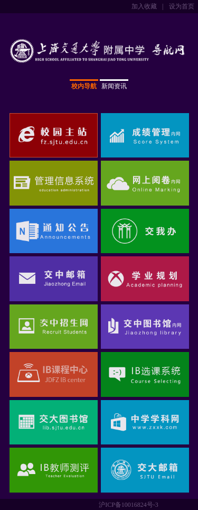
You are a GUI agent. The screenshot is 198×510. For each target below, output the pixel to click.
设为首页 (181, 6)
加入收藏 (144, 6)
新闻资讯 (114, 86)
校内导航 (84, 86)
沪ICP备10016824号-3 (128, 504)
